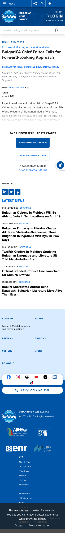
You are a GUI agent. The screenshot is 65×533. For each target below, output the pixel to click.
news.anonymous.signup (33, 142)
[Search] (56, 30)
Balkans (7, 338)
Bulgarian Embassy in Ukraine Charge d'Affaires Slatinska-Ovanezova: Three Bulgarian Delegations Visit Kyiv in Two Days (30, 234)
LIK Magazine (26, 498)
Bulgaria (8, 318)
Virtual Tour (25, 466)
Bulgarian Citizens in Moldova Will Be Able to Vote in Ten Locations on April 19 (31, 214)
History (22, 480)
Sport (38, 351)
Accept (19, 525)
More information (39, 525)
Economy (40, 338)
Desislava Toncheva (12, 67)
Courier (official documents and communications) (16, 327)
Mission (23, 475)
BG (42, 3)
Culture (7, 351)
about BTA (8, 96)
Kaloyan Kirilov (50, 67)
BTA (21, 457)
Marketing (24, 484)
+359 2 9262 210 (35, 390)
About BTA (24, 462)
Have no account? (54, 20)
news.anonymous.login (33, 155)
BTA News (24, 471)
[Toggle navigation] (8, 3)
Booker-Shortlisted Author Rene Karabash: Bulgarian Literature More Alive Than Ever (32, 290)
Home (5, 42)
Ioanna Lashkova (32, 67)
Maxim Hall (24, 493)
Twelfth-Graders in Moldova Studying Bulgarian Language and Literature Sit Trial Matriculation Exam (29, 255)
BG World (18, 42)
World (39, 318)
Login (56, 16)
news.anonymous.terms (33, 170)
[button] (35, 3)
